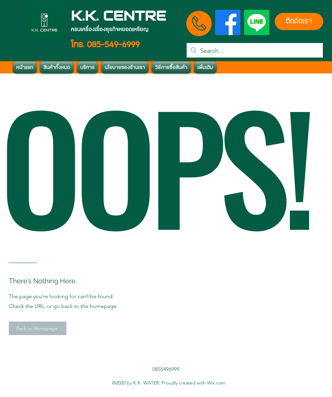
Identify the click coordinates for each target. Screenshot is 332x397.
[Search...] (254, 51)
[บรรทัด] (256, 22)
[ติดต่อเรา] (299, 21)
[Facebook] (228, 22)
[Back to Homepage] (37, 328)
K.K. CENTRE (118, 15)
